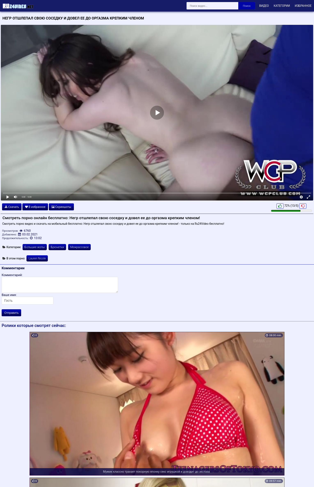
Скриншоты (61, 207)
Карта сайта (9, 479)
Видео (264, 5)
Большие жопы (35, 247)
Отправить (11, 312)
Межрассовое (79, 247)
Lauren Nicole (37, 258)
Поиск (247, 5)
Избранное (303, 5)
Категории (282, 5)
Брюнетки (57, 247)
